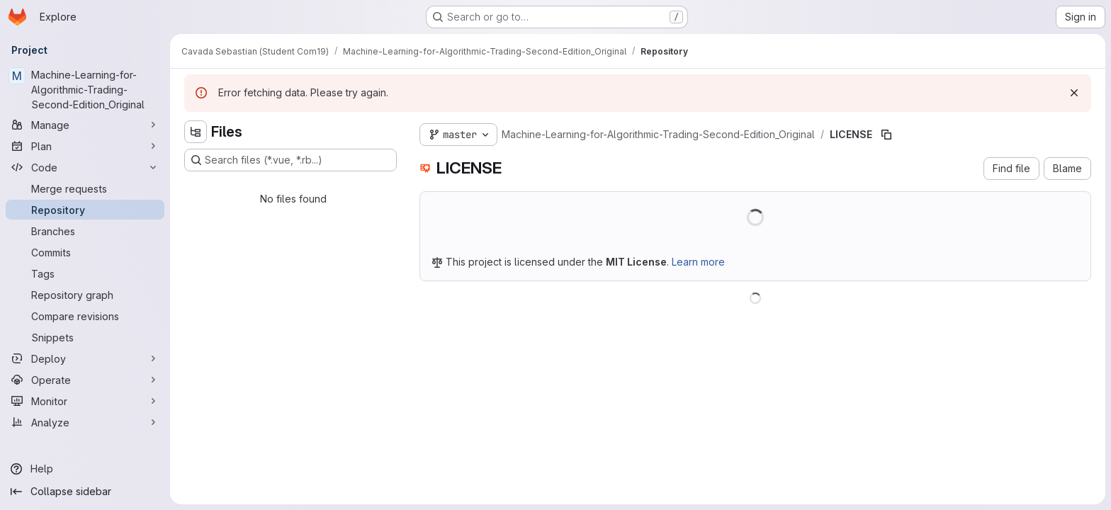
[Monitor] (85, 401)
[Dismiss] (1074, 92)
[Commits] (85, 252)
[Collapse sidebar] (85, 492)
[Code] (85, 167)
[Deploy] (85, 358)
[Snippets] (85, 337)
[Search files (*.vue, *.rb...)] (290, 160)
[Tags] (85, 273)
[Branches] (85, 231)
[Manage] (85, 125)
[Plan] (85, 146)
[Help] (85, 469)
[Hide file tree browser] (195, 131)
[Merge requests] (85, 188)
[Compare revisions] (85, 316)
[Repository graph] (85, 295)
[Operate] (85, 380)
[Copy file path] (886, 134)
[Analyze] (85, 422)
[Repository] (85, 210)
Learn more (698, 262)
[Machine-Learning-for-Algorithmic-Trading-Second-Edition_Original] (85, 89)
